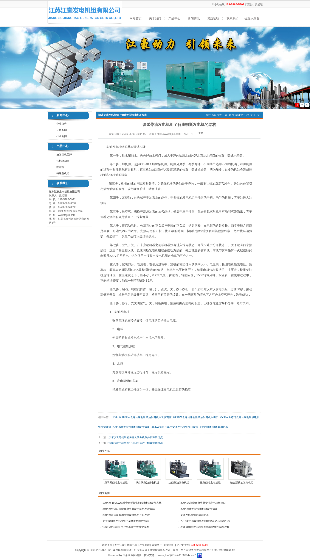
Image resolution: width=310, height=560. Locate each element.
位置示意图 (251, 18)
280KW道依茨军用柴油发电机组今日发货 (174, 426)
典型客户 (157, 544)
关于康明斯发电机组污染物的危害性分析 (125, 520)
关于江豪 (119, 544)
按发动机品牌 (64, 154)
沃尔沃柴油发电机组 (147, 482)
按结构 (60, 167)
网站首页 (136, 18)
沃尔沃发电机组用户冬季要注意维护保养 (125, 527)
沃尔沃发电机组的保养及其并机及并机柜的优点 (135, 437)
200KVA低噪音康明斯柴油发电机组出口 (195, 417)
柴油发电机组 (185, 197)
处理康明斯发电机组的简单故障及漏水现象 (204, 527)
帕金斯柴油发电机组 (241, 482)
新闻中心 (240, 114)
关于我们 (155, 18)
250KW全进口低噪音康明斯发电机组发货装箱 (128, 508)
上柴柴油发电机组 (179, 482)
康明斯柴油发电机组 (116, 482)
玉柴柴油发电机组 (210, 482)
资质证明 (213, 18)
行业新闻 (61, 136)
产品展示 (144, 544)
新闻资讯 (194, 18)
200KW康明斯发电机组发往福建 (131, 426)
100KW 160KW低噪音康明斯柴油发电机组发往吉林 (142, 417)
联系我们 (232, 18)
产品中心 (174, 18)
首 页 (228, 114)
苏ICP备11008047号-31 (183, 555)
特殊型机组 (62, 173)
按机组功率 (62, 160)
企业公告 (61, 123)
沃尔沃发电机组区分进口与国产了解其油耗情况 (135, 442)
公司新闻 (61, 130)
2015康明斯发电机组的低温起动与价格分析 (205, 520)
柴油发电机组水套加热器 (214, 426)
